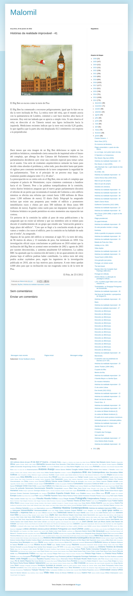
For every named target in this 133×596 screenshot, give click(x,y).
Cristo (34, 486)
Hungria (90, 510)
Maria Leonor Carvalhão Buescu (47, 535)
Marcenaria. (99, 356)
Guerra (99, 503)
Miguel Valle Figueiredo (89, 540)
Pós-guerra (50, 556)
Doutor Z (48, 490)
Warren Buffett (96, 573)
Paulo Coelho (36, 551)
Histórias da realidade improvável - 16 (107, 444)
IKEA (121, 510)
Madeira (84, 531)
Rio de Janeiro (20, 561)
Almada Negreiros (112, 464)
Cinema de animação (77, 481)
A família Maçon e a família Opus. (106, 378)
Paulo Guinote (53, 551)
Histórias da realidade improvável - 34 (107, 236)
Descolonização (39, 488)
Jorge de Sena (63, 519)
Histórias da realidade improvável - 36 (107, 211)
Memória (65, 538)
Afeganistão (119, 462)
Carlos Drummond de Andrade (31, 479)
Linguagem (19, 529)
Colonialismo (49, 484)
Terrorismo (76, 567)
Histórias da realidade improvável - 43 (107, 161)
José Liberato (87, 522)
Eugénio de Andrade (117, 493)
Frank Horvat (94, 501)
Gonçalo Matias (73, 503)
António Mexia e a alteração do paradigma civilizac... (105, 278)
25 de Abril (34, 462)
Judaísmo (76, 524)
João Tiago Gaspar (103, 517)
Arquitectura (77, 472)
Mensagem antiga (76, 355)
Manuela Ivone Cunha (49, 533)
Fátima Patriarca (68, 495)
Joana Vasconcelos (89, 515)
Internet (70, 513)
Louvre (92, 529)
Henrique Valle (119, 505)
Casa (52, 479)
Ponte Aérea (19, 556)
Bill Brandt (40, 477)
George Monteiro (39, 503)
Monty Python (34, 542)
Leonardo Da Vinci (107, 526)
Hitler (114, 508)
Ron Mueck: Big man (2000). (104, 158)
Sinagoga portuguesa (31, 565)
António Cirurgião (72, 469)
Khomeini (42, 526)
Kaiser (29, 526)
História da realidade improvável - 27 (107, 308)
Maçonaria (78, 531)
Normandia (25, 547)
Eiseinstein (26, 493)
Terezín (66, 567)
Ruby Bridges (112, 561)
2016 (95, 88)
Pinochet (78, 553)
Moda (20, 542)
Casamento (59, 479)
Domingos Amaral (39, 490)
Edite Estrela (89, 490)
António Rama (40, 472)
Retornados (64, 559)
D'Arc (53, 486)
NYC (61, 547)
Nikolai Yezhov (107, 544)
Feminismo (86, 495)
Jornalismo (72, 519)
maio (97, 124)
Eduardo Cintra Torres (101, 490)
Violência (70, 573)
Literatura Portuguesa (58, 529)
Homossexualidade (40, 510)
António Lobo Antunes (21, 472)
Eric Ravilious (43, 493)
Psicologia (84, 556)
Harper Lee (49, 505)
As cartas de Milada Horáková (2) (106, 411)
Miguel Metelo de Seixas (58, 540)
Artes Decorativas (112, 472)
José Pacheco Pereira (22, 523)
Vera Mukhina (31, 573)
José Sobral (46, 523)
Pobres (98, 553)
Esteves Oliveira (91, 493)
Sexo (16, 565)
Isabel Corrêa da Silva (92, 512)
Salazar (32, 563)
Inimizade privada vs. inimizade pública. (108, 420)
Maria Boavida (115, 533)
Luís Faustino (23, 531)
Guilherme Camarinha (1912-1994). (107, 205)
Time (107, 567)
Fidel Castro (114, 495)
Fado (36, 496)
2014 (95, 94)
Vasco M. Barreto (15, 573)
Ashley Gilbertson (32, 475)
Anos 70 (16, 469)
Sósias (79, 565)
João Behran (109, 515)
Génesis (22, 503)
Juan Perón (69, 523)
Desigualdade (58, 488)
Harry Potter (55, 505)
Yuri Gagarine (21, 575)
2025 (95, 61)
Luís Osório (42, 531)
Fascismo (54, 496)
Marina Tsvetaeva (89, 535)
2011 (95, 449)
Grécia (93, 503)
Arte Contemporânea (96, 472)
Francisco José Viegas (34, 501)
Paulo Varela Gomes (75, 551)
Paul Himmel (21, 551)
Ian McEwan (97, 510)
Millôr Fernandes (118, 540)
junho (97, 121)
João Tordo (21, 519)
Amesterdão (18, 466)
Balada (70, 475)
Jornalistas (81, 519)
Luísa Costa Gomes (60, 531)
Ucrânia (60, 570)
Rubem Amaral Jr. (92, 561)
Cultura (48, 486)
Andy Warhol (71, 466)
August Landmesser (42, 475)
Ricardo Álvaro (86, 559)
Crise (30, 486)
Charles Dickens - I (101, 138)
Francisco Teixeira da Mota (76, 501)
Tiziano (121, 567)
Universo (114, 570)
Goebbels (54, 503)
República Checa (49, 559)
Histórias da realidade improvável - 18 (107, 423)
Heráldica (12, 508)
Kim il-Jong (48, 526)
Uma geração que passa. (103, 260)
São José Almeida (99, 563)
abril (96, 127)
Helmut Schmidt (71, 505)
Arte (84, 472)
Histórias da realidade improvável (33, 284)
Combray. (98, 429)
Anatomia (56, 466)
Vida (46, 572)
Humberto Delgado (70, 510)
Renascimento (32, 559)
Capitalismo (105, 477)
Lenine (89, 526)
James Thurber (44, 515)
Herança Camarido (22, 508)
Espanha (59, 493)
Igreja (104, 510)
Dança (72, 486)
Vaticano (24, 573)
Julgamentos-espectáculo (87, 523)
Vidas (51, 573)
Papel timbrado (61, 549)
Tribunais (41, 570)
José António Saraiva (103, 519)
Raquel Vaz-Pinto (105, 556)
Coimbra (30, 483)
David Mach (112, 486)
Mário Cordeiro (114, 535)
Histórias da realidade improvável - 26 (107, 353)
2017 (95, 85)
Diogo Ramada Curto (93, 488)
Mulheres (98, 542)
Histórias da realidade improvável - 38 (107, 199)
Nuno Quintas (38, 547)
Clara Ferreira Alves (90, 481)
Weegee (102, 573)
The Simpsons (90, 567)
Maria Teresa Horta (79, 535)
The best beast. (100, 266)
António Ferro (97, 469)
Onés (96, 547)
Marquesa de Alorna (37, 538)
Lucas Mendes (103, 529)
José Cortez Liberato (40, 521)
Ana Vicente (50, 466)
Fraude (109, 501)
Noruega (30, 547)
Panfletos (53, 549)
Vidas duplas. (99, 248)
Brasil (54, 477)
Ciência (48, 481)
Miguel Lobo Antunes (43, 540)
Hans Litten (42, 505)
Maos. (97, 302)
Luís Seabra (49, 531)
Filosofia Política (50, 498)
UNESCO (96, 570)
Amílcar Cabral (36, 466)
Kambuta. (98, 230)
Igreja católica (113, 510)
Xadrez (121, 573)
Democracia (29, 488)
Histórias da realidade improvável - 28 (107, 305)
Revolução (77, 559)
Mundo (20, 544)
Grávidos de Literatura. (102, 187)
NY (58, 547)
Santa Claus (70, 563)
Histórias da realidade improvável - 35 (107, 224)
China (26, 481)
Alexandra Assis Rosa (52, 464)
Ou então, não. (100, 172)
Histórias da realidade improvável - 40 (107, 193)
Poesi (103, 553)
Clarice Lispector (101, 481)
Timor (110, 567)
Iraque (78, 512)
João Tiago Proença (116, 517)
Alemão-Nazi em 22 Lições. (104, 426)
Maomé (83, 533)
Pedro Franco (86, 551)
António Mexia (32, 472)
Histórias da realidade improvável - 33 (107, 239)
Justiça (13, 526)
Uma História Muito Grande (70, 570)
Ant (25, 469)
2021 (95, 73)
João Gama (27, 517)
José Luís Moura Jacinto (102, 522)
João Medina (36, 517)
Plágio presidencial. (101, 218)
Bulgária (71, 477)
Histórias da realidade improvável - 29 (107, 299)
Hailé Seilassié (35, 505)
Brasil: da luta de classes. (103, 399)
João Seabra (93, 517)
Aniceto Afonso (84, 466)
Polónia (12, 556)
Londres (47, 284)
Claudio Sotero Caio (21, 483)
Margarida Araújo (90, 533)
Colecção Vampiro (38, 483)
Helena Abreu (63, 505)
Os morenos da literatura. (103, 144)
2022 (95, 70)
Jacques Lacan (36, 515)
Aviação (57, 475)
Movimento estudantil (78, 542)
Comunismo (78, 484)
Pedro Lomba (95, 551)
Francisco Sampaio (61, 501)
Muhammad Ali (89, 542)
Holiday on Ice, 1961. (102, 245)
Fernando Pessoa (95, 495)
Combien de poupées (61, 483)
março (97, 130)
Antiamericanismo (32, 469)
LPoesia (96, 529)
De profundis (20, 488)
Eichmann (13, 493)
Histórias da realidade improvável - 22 (107, 393)
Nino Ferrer (115, 544)
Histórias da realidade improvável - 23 (107, 384)
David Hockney (96, 486)
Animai (91, 466)
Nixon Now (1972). (101, 141)
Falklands (41, 495)
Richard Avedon (109, 559)
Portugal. (43, 556)
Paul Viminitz (29, 551)
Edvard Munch (113, 490)
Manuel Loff (119, 531)
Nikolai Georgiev (98, 544)
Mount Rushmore (59, 542)
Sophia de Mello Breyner (70, 565)
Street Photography (108, 565)
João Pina (75, 517)
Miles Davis (109, 540)
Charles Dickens (108, 479)
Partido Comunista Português (96, 549)
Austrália (51, 475)
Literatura (33, 529)
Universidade (105, 570)
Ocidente (91, 547)
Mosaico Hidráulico (49, 542)
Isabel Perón (111, 512)
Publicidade (93, 556)
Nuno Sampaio (47, 547)
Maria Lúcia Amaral (61, 535)
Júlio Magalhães (118, 523)
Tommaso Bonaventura (16, 570)
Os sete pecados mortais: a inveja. (106, 227)
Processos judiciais (65, 556)
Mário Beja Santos (102, 536)
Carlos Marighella (45, 479)
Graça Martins (86, 503)
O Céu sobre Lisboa (69, 547)
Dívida (21, 490)
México (98, 538)
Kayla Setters (35, 526)
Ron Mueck (81, 561)
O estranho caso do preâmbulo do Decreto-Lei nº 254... (106, 359)
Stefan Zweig (97, 565)
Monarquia (26, 542)
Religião (24, 559)
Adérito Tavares (111, 462)
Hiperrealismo (41, 508)
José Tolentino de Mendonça (58, 523)
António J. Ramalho (109, 469)
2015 (95, 91)
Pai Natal (40, 549)
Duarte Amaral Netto (66, 490)
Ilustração (14, 512)
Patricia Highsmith (118, 549)
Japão (51, 515)
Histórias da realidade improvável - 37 (107, 208)
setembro (98, 112)
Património (14, 551)
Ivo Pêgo (28, 515)
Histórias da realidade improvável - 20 (107, 405)
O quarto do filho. (100, 369)
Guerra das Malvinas (108, 503)
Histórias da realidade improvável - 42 (107, 175)
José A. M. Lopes (91, 519)
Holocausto (16, 510)
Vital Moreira (77, 573)
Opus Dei (17, 549)
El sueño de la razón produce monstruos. (109, 417)
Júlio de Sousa (99, 523)
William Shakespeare (111, 573)
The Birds (83, 567)
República (40, 559)
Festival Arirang (105, 495)
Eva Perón (25, 495)
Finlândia (60, 498)
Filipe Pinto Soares (30, 498)
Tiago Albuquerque (100, 567)
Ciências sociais (57, 481)
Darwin (86, 486)
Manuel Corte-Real (110, 531)
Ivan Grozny (22, 515)
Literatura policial (43, 529)
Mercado (93, 538)
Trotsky (47, 570)
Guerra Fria (119, 503)
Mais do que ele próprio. (103, 181)
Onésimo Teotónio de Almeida (110, 547)
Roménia (74, 561)
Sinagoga (22, 565)
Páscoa (109, 549)
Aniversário (103, 466)
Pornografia (26, 556)
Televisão (50, 567)
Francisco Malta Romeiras (48, 501)
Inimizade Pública (52, 512)
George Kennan (29, 503)
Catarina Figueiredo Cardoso (80, 479)
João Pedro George (47, 517)
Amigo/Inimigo (27, 466)
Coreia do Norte (97, 484)
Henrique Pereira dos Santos (95, 505)
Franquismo (103, 501)
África (12, 464)
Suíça (121, 565)
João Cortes (20, 517)
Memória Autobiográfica (79, 538)
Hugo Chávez (59, 510)
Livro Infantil (72, 529)
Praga (56, 556)
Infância (44, 512)
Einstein (19, 493)
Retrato (71, 559)
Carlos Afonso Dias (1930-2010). (106, 178)
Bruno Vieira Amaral (63, 477)
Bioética (46, 477)
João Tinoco (14, 519)
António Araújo (46, 469)
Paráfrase (77, 549)
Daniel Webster (79, 486)
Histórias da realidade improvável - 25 (107, 363)
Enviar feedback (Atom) (27, 359)
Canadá (85, 477)
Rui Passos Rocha (16, 563)
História (57, 508)
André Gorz (63, 466)
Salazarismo (40, 563)
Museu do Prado (29, 544)
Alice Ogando (102, 464)
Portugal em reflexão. (102, 274)
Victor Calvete (39, 573)
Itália (16, 515)
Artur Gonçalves (22, 475)
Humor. (85, 510)
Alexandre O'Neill (65, 464)
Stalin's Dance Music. (102, 202)
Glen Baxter (47, 503)
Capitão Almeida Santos (116, 477)
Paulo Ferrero (45, 551)
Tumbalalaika (53, 570)
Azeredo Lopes (64, 475)
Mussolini (43, 544)
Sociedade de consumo (54, 565)
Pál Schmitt (47, 549)
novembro (98, 106)
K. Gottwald (20, 526)
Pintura (88, 553)
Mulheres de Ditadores (110, 542)
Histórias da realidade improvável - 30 (107, 291)
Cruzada (39, 486)
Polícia (114, 553)
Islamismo (119, 513)
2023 (95, 67)
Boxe (50, 477)
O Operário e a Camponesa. (104, 155)
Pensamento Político (26, 553)
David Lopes (105, 486)
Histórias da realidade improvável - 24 (107, 375)
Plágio (93, 553)
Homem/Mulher (27, 510)
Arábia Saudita (49, 472)
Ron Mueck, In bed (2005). (104, 164)
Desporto (65, 488)
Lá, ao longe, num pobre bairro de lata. (108, 152)
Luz (74, 531)
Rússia (25, 563)
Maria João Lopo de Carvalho (29, 535)
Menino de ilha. (100, 372)
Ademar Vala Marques (98, 462)
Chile (22, 481)
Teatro (44, 567)
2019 (95, 79)
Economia (81, 490)
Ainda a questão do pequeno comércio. (108, 233)
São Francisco (90, 563)
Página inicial (49, 355)
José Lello (78, 521)
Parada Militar (70, 549)
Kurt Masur (69, 526)
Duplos (75, 490)
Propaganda (76, 556)
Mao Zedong (76, 533)
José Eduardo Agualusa (53, 521)
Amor (44, 466)
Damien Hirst (66, 486)
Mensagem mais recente (19, 355)
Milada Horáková (101, 540)
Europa (13, 496)
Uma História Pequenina (86, 570)
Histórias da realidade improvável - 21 (107, 396)
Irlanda (83, 513)
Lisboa (25, 529)
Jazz (56, 515)
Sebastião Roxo (109, 563)
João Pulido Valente (84, 517)
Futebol (114, 501)
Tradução (35, 570)
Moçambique (14, 542)
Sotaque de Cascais (87, 565)
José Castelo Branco (26, 521)
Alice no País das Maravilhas (90, 464)
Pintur (82, 553)
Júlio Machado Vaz (108, 523)
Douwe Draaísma (55, 490)
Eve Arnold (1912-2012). (103, 390)
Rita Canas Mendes (37, 561)
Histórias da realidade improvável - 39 (107, 196)
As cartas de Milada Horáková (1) (106, 414)
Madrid (90, 531)
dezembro (98, 103)
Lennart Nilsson (96, 526)
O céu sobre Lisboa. (101, 387)
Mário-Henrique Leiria (26, 538)
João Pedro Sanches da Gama (62, 517)
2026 (95, 59)
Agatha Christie (20, 464)
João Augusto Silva (100, 515)
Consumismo (88, 483)
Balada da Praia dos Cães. (104, 242)
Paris (83, 549)
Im (19, 512)
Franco (88, 501)
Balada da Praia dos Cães (80, 475)
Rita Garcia (47, 561)
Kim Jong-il (56, 526)
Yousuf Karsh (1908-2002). (104, 257)
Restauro (58, 559)
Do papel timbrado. (101, 221)
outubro (98, 109)
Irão (74, 512)
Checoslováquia (15, 481)
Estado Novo (69, 493)
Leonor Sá (116, 526)
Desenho (49, 488)
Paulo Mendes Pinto (63, 551)
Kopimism (63, 526)
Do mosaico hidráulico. (102, 381)
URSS (120, 570)
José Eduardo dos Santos (68, 521)
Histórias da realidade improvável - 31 (107, 254)
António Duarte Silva (85, 469)
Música (37, 544)
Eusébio (19, 495)
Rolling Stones (61, 561)
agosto (97, 115)
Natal (49, 544)
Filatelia (120, 495)
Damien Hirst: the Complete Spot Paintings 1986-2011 (106, 270)
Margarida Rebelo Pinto (103, 533)
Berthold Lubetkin (15, 477)
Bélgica (109, 475)
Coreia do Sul (107, 483)
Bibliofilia (28, 477)
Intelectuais (62, 512)
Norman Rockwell (15, 547)
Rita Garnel (54, 561)
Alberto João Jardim (30, 464)
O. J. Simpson (84, 547)
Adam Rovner (86, 462)
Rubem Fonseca (103, 561)
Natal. (53, 544)
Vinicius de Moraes (61, 573)
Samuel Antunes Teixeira (59, 563)
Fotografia (80, 498)
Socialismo (41, 565)
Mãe (93, 531)
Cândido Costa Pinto (94, 477)
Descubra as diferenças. (103, 311)
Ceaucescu (92, 479)
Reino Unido (15, 559)
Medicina (47, 538)
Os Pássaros (24, 549)
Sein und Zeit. (99, 435)
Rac (98, 556)
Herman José (32, 508)
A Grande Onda (55, 462)
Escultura (51, 493)
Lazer (85, 526)
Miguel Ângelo (114, 538)
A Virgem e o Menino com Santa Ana (71, 462)
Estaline (83, 493)
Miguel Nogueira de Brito (73, 540)
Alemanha (40, 464)
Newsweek (90, 544)
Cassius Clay (67, 479)
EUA (107, 493)
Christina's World (33, 481)
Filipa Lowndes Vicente (17, 498)
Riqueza (28, 561)
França (103, 498)
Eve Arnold (31, 495)
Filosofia (39, 498)
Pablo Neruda (33, 549)
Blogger (78, 585)
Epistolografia (34, 493)
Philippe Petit (57, 553)
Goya (79, 503)
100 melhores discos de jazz (20, 462)
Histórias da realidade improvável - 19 (107, 408)
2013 (95, 97)
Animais (96, 466)
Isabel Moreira (103, 512)
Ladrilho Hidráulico (78, 526)
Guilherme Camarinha (16, 505)
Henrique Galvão (81, 505)
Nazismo (75, 544)
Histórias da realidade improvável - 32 (107, 251)
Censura (99, 479)
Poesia (108, 553)
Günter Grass (26, 505)
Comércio (70, 483)
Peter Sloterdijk (47, 553)
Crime (25, 486)
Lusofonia (69, 531)
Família (47, 496)
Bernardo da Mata (118, 475)
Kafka (25, 526)
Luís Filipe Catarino (32, 531)
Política (120, 553)
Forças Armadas (69, 498)
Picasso (63, 553)
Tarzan (39, 567)
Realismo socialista (117, 556)
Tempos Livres (58, 567)
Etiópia (102, 493)
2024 (95, 65)
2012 (95, 100)
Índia (30, 513)
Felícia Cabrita (77, 495)
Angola (77, 466)
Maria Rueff (70, 535)
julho (97, 118)
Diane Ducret (82, 488)
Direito (113, 488)
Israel (12, 515)
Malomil (23, 12)
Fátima (60, 495)
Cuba (43, 486)
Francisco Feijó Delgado (21, 501)
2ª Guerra (44, 462)
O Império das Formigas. (103, 432)
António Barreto (60, 469)
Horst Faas (51, 510)
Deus (71, 488)
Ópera (12, 549)
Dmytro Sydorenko (28, 490)
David (90, 486)
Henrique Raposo (108, 505)
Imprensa (24, 512)
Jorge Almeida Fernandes (33, 519)
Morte (40, 542)
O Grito (77, 547)
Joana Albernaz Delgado (66, 515)
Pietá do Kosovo (70, 553)
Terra (70, 567)
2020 (95, 76)
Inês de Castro (37, 512)
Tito (117, 567)
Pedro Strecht (112, 551)
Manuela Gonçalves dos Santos (31, 533)
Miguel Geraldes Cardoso (29, 540)
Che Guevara (118, 479)
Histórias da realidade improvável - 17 (107, 438)
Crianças (18, 486)
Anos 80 (21, 469)
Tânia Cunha (27, 567)
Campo (80, 477)
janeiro (97, 136)
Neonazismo (83, 544)
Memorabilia (56, 538)
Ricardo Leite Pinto (98, 559)
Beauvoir (90, 475)
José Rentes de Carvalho (36, 523)
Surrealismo (20, 567)
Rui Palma (120, 561)
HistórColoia (49, 508)
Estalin (78, 493)
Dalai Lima (59, 486)
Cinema (66, 481)
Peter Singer (39, 553)
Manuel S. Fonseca (16, 533)
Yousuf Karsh (14, 575)
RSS (85, 561)
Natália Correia (60, 544)
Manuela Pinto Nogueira (65, 533)
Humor (79, 510)
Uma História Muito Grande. (104, 441)
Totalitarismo (27, 570)
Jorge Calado (54, 519)
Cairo (75, 477)
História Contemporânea (75, 508)
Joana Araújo (78, 515)
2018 (95, 82)
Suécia (116, 565)
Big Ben (20, 284)
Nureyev (54, 547)
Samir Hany (49, 563)
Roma (69, 561)
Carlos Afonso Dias (15, 479)
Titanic (114, 567)
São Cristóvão (80, 563)
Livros (80, 528)
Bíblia (22, 477)
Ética (98, 493)
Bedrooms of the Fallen (100, 475)
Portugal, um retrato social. (104, 263)
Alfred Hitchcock (76, 464)
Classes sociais (112, 481)
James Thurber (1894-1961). (104, 367)
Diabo (75, 488)
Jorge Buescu (45, 519)
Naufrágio (68, 544)
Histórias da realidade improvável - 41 (107, 190)
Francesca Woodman (112, 498)
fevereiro (98, 133)
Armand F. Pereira (66, 472)
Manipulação (100, 531)
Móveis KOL (68, 542)
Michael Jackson (105, 538)
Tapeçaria (34, 567)
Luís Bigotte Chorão (113, 529)
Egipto (121, 490)
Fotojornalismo (93, 498)
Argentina (57, 472)
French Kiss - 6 (100, 402)
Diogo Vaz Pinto (105, 488)
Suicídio (13, 567)
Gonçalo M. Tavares (63, 503)
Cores (113, 483)
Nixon (121, 544)
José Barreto (115, 519)
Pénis (16, 553)
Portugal (35, 556)
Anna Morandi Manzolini (113, 466)
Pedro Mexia (104, 551)
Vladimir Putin (86, 573)
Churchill (41, 481)
